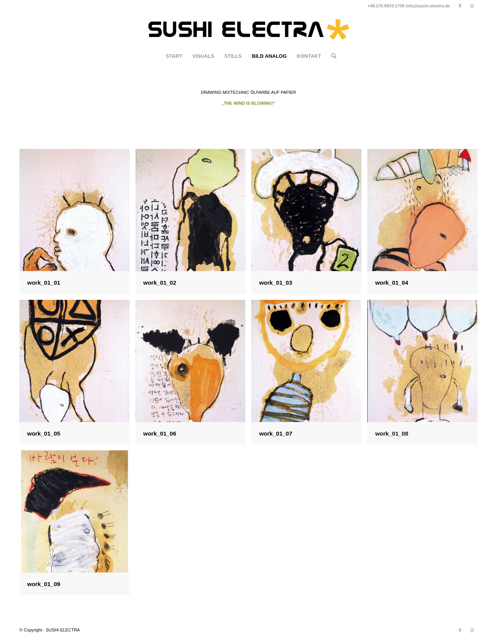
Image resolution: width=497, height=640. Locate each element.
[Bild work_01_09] (77, 525)
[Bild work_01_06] (194, 375)
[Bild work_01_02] (194, 224)
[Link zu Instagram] (472, 6)
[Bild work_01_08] (425, 375)
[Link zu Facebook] (460, 6)
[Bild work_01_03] (309, 224)
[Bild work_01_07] (309, 375)
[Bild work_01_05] (77, 375)
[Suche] (331, 56)
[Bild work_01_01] (77, 224)
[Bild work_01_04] (425, 224)
